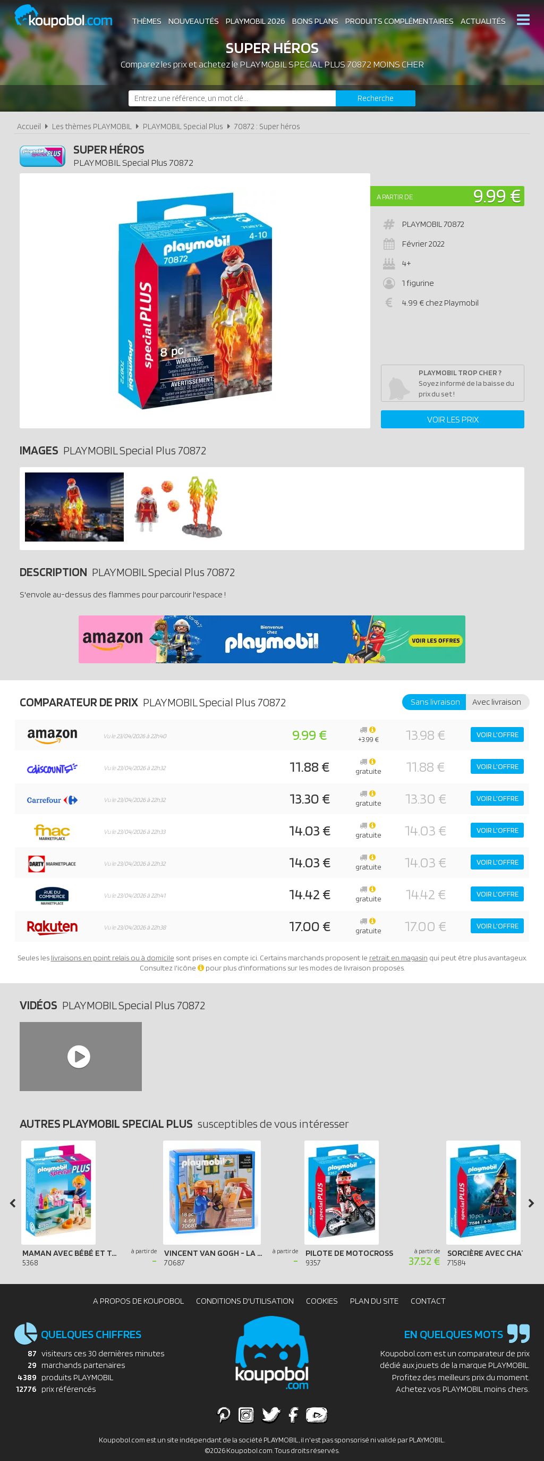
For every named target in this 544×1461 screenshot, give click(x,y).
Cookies (322, 1301)
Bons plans (315, 21)
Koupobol (70, 16)
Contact (428, 1301)
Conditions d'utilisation (245, 1301)
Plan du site (374, 1301)
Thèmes (147, 21)
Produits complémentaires (399, 21)
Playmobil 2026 (255, 21)
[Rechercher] (375, 98)
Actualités (483, 21)
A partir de (395, 196)
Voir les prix (453, 419)
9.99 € (497, 195)
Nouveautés (193, 21)
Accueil (29, 126)
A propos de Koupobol (138, 1301)
